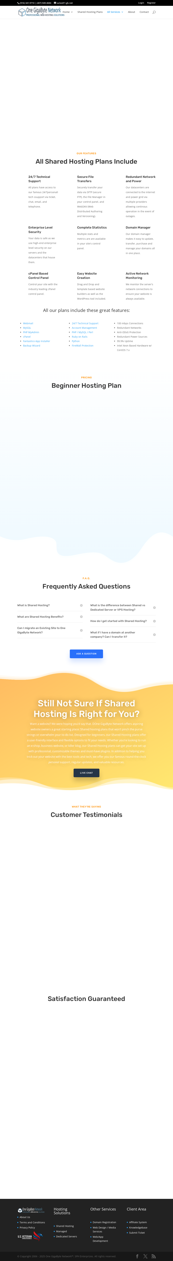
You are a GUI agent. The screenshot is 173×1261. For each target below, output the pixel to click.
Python (76, 341)
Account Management (84, 327)
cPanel (27, 336)
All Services (113, 12)
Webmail (28, 323)
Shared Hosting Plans (90, 12)
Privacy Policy (27, 1227)
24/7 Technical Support (85, 323)
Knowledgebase (138, 1227)
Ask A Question (86, 653)
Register (151, 3)
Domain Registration (104, 1222)
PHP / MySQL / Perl (82, 332)
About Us (25, 1217)
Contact (144, 12)
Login (141, 3)
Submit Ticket (137, 1232)
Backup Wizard (31, 345)
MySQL (27, 327)
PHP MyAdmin (31, 332)
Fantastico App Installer (36, 341)
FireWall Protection (82, 345)
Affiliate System (138, 1222)
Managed (61, 1231)
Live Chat (86, 773)
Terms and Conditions (32, 1222)
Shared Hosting (65, 1226)
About (131, 12)
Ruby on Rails (79, 336)
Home (66, 12)
